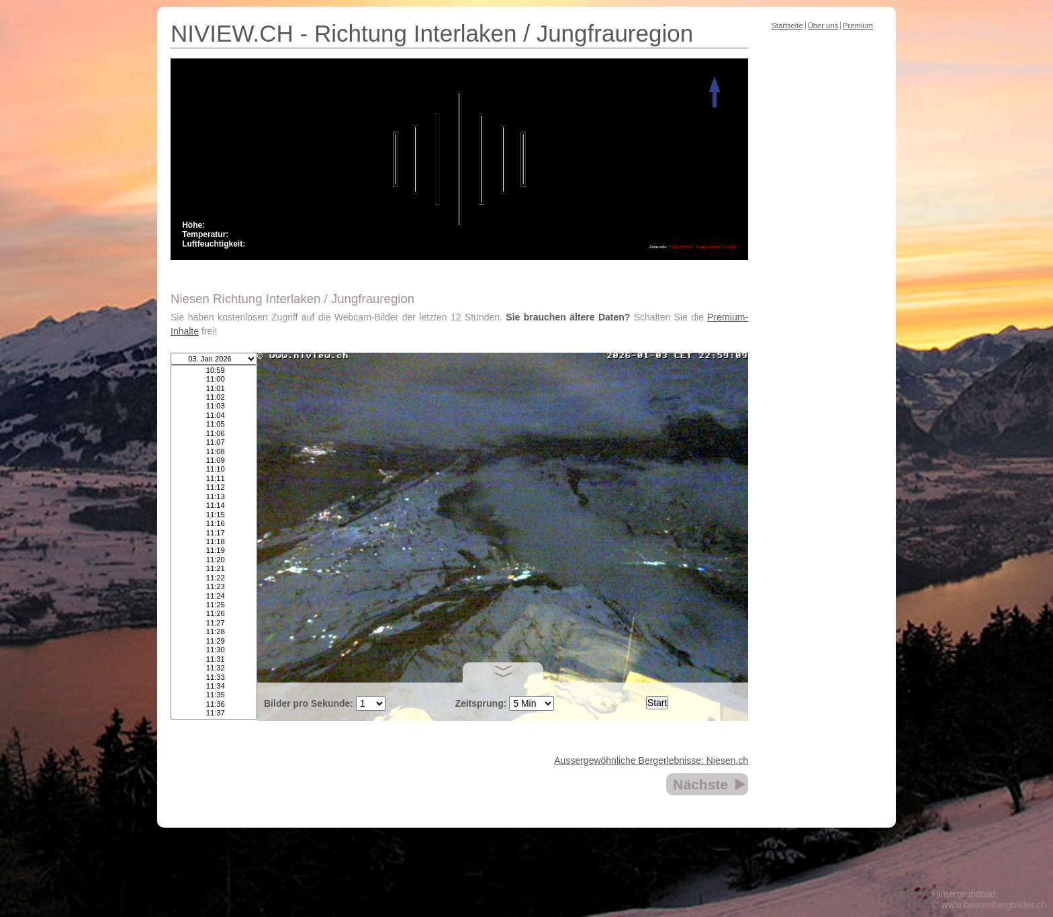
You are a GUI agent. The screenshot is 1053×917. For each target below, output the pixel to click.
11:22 (214, 578)
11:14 (214, 505)
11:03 (214, 406)
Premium (858, 25)
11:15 (214, 515)
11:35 (214, 695)
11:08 (214, 451)
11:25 (214, 605)
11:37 (214, 713)
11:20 (214, 560)
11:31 (214, 659)
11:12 (214, 487)
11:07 (214, 442)
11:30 (214, 650)
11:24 (214, 596)
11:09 (214, 460)
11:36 (214, 704)
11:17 (214, 533)
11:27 (214, 623)
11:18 (214, 541)
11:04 (214, 415)
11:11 (214, 478)
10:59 (214, 370)
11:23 (214, 586)
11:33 (214, 677)
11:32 (214, 668)
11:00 (214, 379)
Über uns (823, 25)
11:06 (214, 433)
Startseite (787, 25)
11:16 (214, 523)
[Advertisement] (822, 244)
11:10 (214, 469)
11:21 (214, 568)
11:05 (214, 424)
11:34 (214, 686)
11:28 (214, 631)
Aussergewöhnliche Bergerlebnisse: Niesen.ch (651, 760)
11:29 (214, 641)
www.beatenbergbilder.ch (994, 905)
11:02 (214, 397)
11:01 (214, 388)
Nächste (700, 784)
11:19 (214, 550)
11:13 (214, 496)
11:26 (214, 613)
